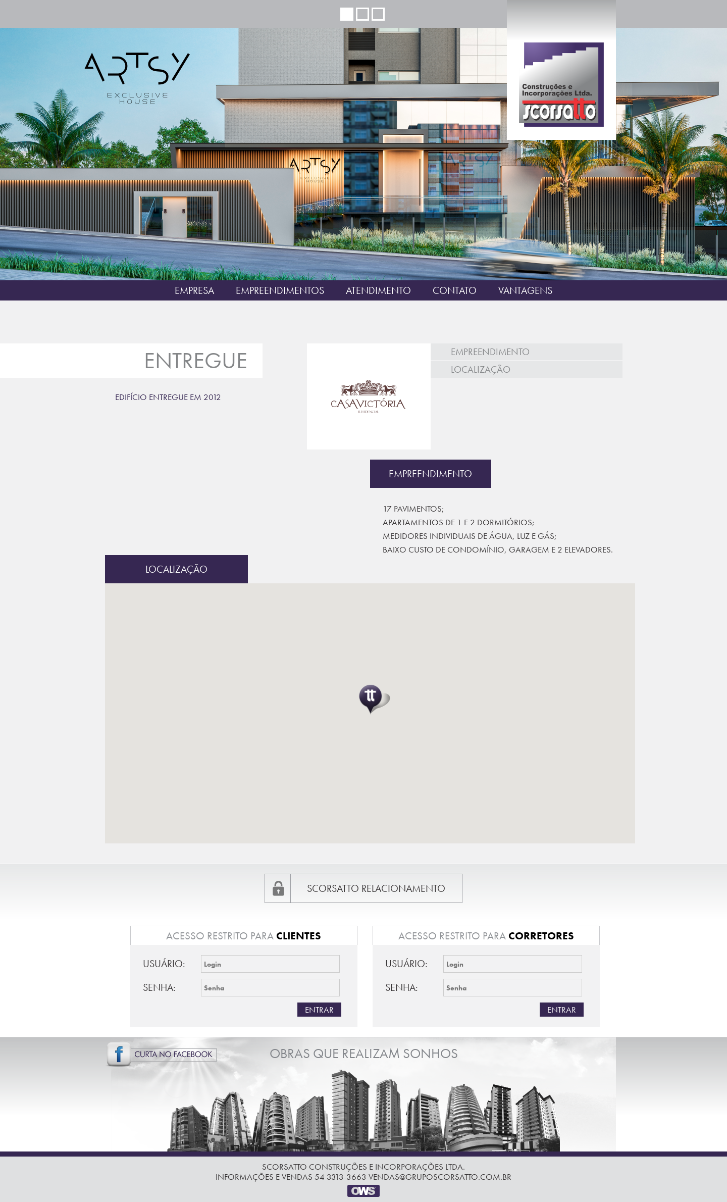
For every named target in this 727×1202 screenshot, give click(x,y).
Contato (455, 290)
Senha (158, 987)
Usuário (163, 963)
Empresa (194, 290)
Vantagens (525, 290)
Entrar (319, 1009)
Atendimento (378, 290)
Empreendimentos (280, 290)
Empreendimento (490, 351)
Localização (480, 369)
